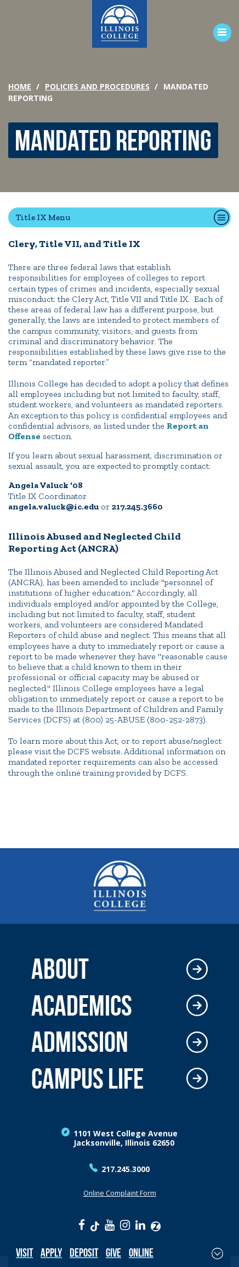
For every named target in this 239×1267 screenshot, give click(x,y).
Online (141, 1252)
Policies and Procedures (97, 86)
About (60, 969)
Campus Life (87, 1079)
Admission (79, 1042)
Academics (81, 1006)
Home (19, 86)
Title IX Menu (43, 217)
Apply (51, 1252)
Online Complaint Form (119, 1193)
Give (113, 1252)
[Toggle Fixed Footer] (217, 1253)
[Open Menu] (218, 33)
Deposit (84, 1252)
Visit (24, 1252)
